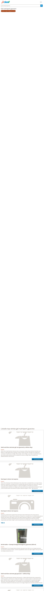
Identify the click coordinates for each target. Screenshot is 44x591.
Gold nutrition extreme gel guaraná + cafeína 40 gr (15, 573)
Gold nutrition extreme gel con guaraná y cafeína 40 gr (16, 447)
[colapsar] (41, 2)
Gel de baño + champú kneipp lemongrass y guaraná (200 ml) (18, 544)
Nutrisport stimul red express (9, 479)
